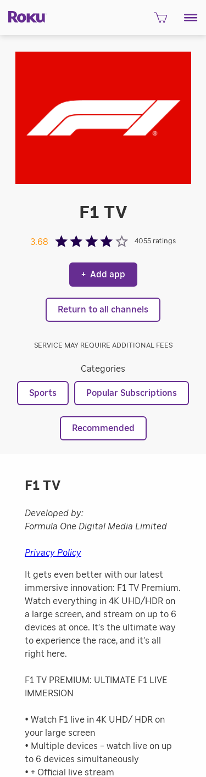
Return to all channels (103, 309)
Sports (43, 393)
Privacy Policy (53, 553)
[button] (191, 17)
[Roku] (23, 16)
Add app (103, 274)
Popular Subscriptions (131, 393)
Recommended (103, 428)
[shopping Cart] (161, 20)
